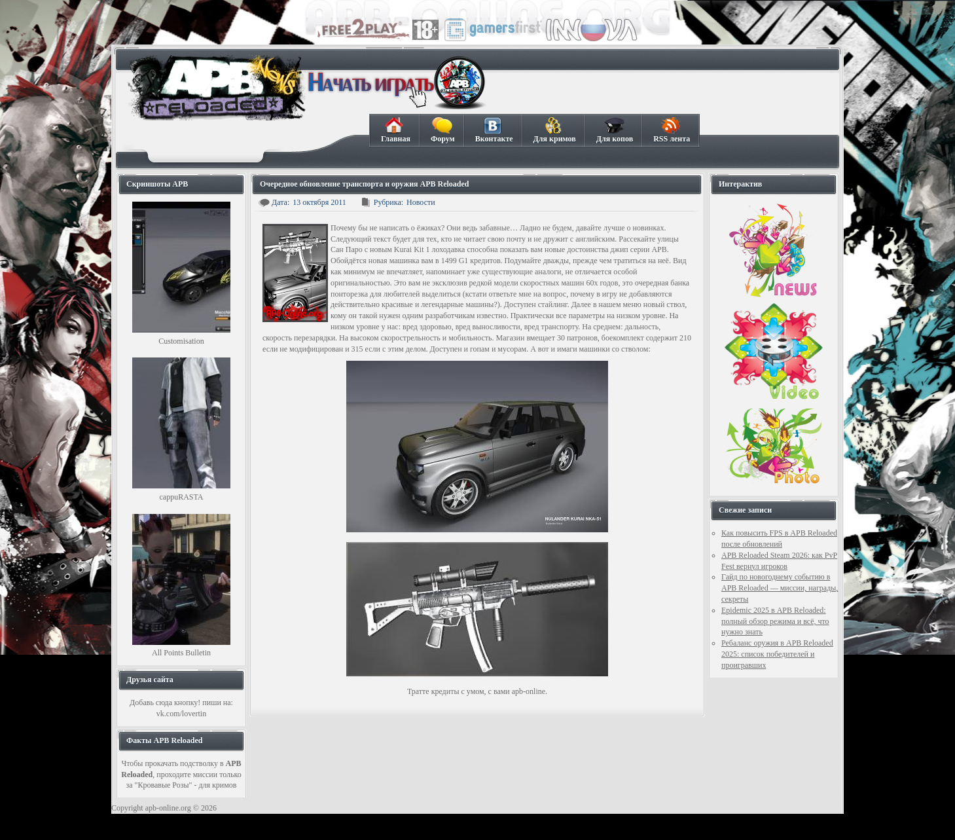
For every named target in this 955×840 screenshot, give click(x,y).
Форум (442, 130)
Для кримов (554, 130)
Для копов (614, 130)
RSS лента (671, 130)
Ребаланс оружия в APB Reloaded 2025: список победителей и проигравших (777, 654)
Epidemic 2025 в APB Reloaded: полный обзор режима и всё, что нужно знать (775, 621)
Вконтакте (494, 130)
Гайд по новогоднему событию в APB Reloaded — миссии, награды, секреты (779, 588)
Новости (420, 202)
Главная (395, 130)
